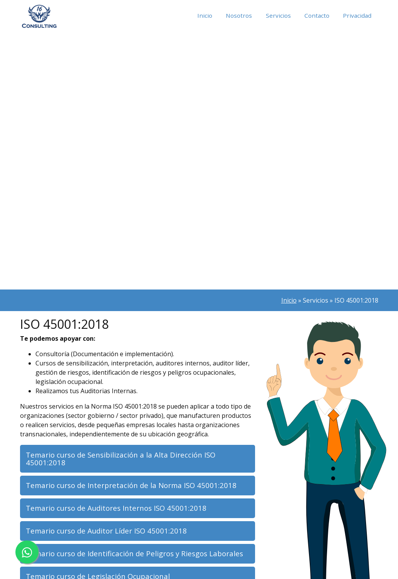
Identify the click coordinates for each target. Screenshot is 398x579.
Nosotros (236, 16)
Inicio (200, 16)
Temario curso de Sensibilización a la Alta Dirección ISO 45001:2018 (123, 459)
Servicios (276, 16)
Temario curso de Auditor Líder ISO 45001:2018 (109, 534)
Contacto (315, 16)
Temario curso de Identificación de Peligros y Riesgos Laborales (137, 557)
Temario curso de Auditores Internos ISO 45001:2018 (119, 510)
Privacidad (356, 16)
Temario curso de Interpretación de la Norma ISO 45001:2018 (134, 486)
